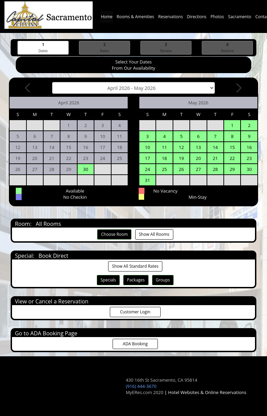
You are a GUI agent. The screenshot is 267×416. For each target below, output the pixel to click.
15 (232, 147)
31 (147, 180)
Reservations (170, 18)
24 (147, 169)
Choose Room (114, 234)
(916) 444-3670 (141, 386)
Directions (197, 18)
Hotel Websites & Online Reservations (207, 392)
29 (232, 169)
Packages (136, 280)
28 (215, 169)
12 (181, 147)
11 (164, 147)
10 (147, 147)
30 (85, 169)
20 (198, 158)
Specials (108, 280)
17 (147, 158)
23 (249, 158)
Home (107, 18)
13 (198, 147)
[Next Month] (238, 88)
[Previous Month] (28, 88)
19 (181, 158)
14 (215, 147)
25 (164, 169)
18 (164, 158)
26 (181, 169)
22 (232, 158)
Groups (163, 280)
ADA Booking (135, 344)
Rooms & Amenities (135, 18)
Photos (217, 18)
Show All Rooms (154, 234)
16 (249, 147)
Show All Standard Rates (135, 266)
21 (215, 158)
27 (198, 169)
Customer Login (135, 312)
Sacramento (239, 18)
